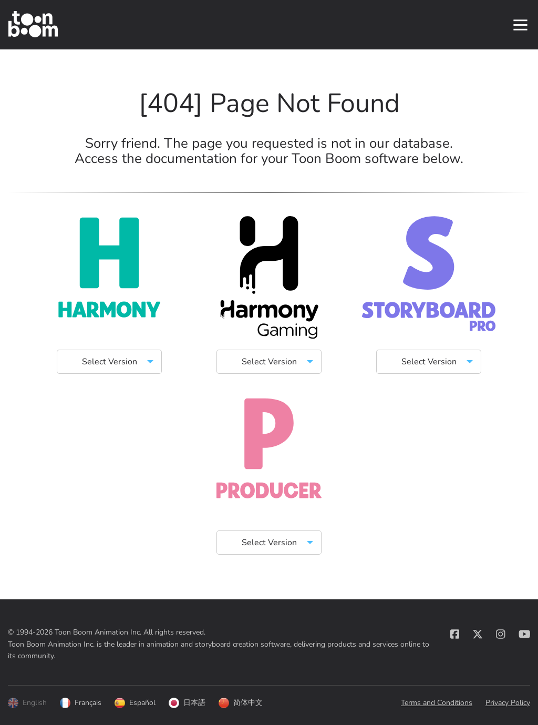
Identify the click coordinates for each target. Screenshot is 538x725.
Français (80, 703)
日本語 (187, 703)
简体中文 (241, 703)
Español (135, 703)
